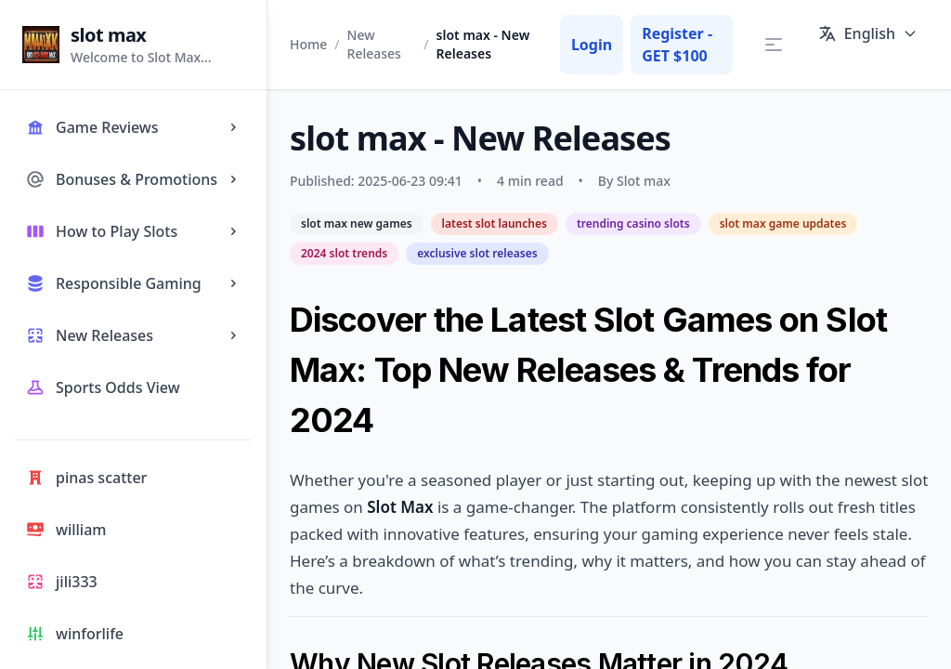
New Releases (374, 44)
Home (308, 44)
